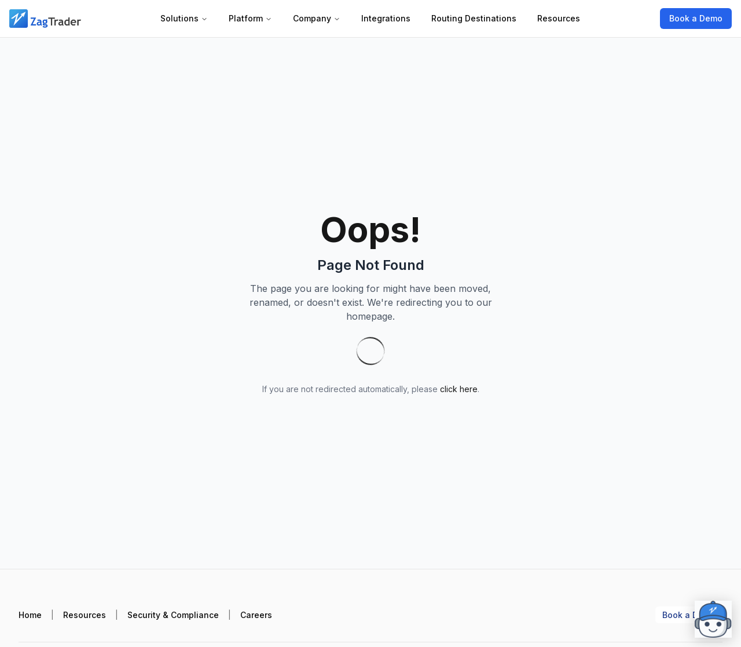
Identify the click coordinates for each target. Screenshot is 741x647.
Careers (256, 615)
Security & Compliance (173, 615)
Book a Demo (695, 18)
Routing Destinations (473, 18)
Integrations (385, 18)
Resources (558, 18)
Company (316, 18)
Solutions (184, 18)
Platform (250, 18)
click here (459, 389)
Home (30, 615)
